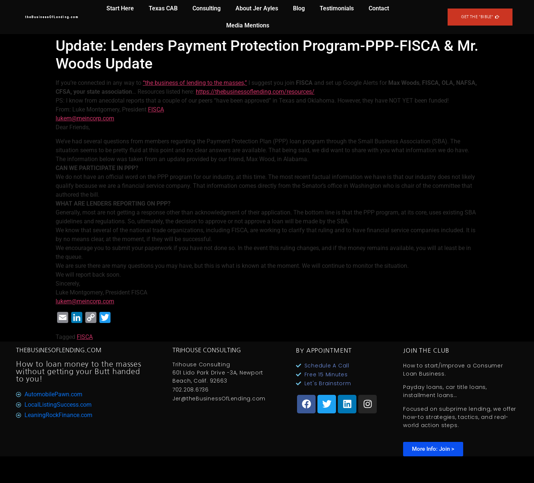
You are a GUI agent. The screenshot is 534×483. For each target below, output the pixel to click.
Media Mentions (247, 25)
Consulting (206, 8)
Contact (379, 8)
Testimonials (337, 8)
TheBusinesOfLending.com (59, 350)
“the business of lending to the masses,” (195, 82)
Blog (299, 8)
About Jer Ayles (256, 8)
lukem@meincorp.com (85, 118)
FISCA (156, 109)
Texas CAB (163, 8)
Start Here (120, 8)
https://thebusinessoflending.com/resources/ (255, 91)
